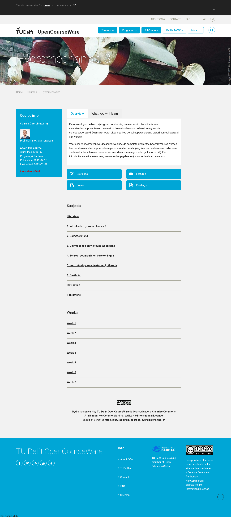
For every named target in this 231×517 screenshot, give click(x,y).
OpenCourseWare (59, 31)
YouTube (43, 462)
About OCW (158, 19)
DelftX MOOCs (174, 30)
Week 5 (71, 361)
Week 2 (71, 332)
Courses (32, 92)
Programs (127, 30)
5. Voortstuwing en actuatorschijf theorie (92, 264)
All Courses (151, 30)
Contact (175, 19)
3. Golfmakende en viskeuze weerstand (91, 244)
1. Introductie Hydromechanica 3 (86, 225)
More (194, 30)
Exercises (82, 172)
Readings (141, 184)
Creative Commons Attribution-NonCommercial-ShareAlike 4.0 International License (197, 479)
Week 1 (71, 322)
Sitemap (125, 493)
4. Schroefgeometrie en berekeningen (90, 254)
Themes (106, 30)
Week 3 (71, 341)
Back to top (220, 497)
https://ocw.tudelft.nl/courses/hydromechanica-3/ (135, 418)
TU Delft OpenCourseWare (113, 410)
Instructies (73, 283)
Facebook (19, 462)
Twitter (27, 462)
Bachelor (39, 156)
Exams (80, 184)
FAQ (188, 19)
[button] (213, 9)
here (47, 5)
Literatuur (73, 215)
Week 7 (71, 381)
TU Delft (51, 462)
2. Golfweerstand (77, 234)
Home (19, 92)
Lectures (141, 172)
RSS (35, 462)
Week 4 (71, 351)
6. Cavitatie (74, 274)
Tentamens (74, 293)
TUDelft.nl (125, 467)
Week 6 (71, 371)
